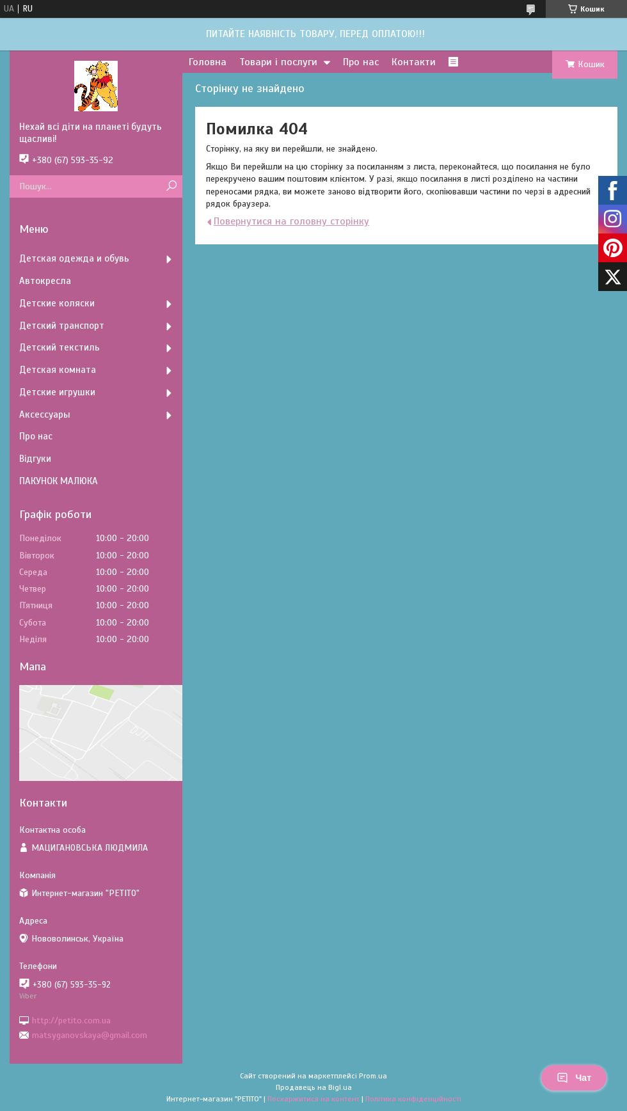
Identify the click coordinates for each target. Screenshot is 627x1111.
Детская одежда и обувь (74, 258)
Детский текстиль (59, 347)
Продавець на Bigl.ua (314, 1087)
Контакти (414, 62)
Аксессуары (44, 414)
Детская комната (57, 369)
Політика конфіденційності (413, 1098)
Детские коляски (57, 303)
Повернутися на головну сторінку (291, 221)
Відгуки (35, 458)
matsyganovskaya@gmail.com (89, 1035)
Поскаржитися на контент (313, 1098)
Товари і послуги (278, 62)
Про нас (361, 62)
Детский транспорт (61, 325)
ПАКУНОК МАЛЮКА (58, 481)
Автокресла (45, 281)
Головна (207, 62)
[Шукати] (171, 186)
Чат (574, 1077)
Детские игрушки (57, 392)
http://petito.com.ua (71, 1019)
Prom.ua (373, 1075)
